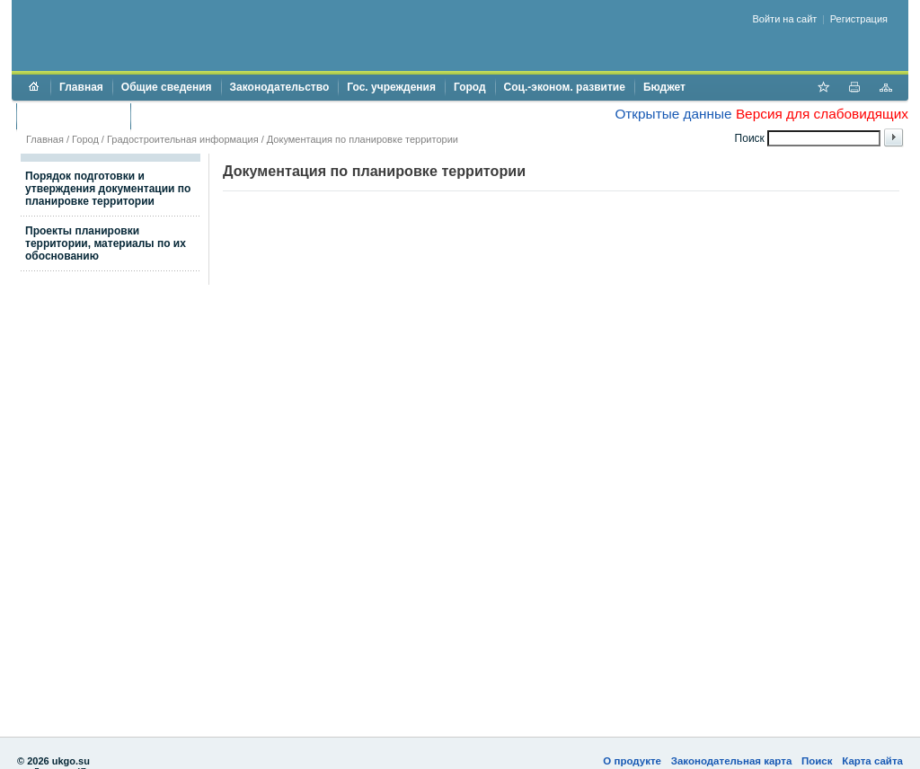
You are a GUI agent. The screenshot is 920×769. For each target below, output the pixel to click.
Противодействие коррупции (217, 116)
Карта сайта (872, 761)
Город (470, 87)
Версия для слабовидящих (822, 113)
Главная (81, 87)
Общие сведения (166, 87)
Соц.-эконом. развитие (564, 87)
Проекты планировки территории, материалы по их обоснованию (105, 243)
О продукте (632, 761)
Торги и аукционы (73, 116)
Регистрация (859, 18)
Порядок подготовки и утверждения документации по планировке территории (107, 189)
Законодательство (280, 87)
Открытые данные (673, 113)
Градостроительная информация (183, 139)
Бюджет (664, 87)
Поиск (817, 761)
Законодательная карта (731, 761)
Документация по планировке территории (362, 139)
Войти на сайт (785, 18)
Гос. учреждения (391, 87)
